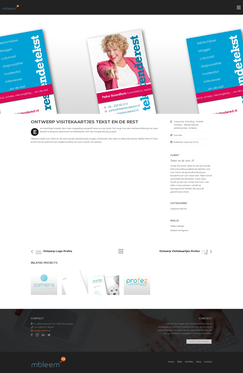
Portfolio (189, 362)
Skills (179, 362)
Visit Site (178, 135)
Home (171, 362)
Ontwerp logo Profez (57, 251)
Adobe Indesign (177, 226)
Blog (198, 362)
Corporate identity (178, 209)
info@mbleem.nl (42, 331)
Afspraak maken (199, 341)
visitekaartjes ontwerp (185, 128)
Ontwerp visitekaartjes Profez (179, 251)
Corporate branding (184, 122)
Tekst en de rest (180, 160)
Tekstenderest (190, 125)
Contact (208, 362)
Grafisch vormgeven (179, 230)
